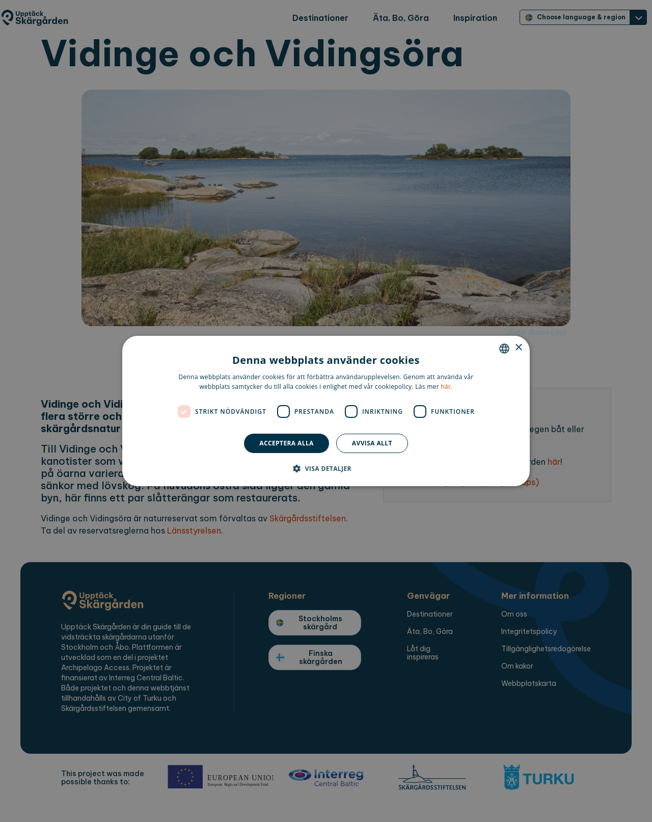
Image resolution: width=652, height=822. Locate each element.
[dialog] (326, 411)
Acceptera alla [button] (286, 443)
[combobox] (504, 348)
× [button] (518, 348)
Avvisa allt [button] (372, 443)
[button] (326, 468)
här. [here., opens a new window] (446, 386)
